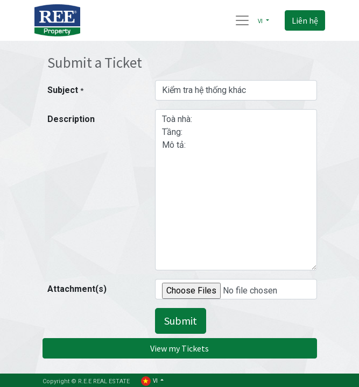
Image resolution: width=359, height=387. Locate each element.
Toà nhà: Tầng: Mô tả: (236, 189)
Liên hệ (305, 20)
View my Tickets (179, 348)
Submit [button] (180, 320)
